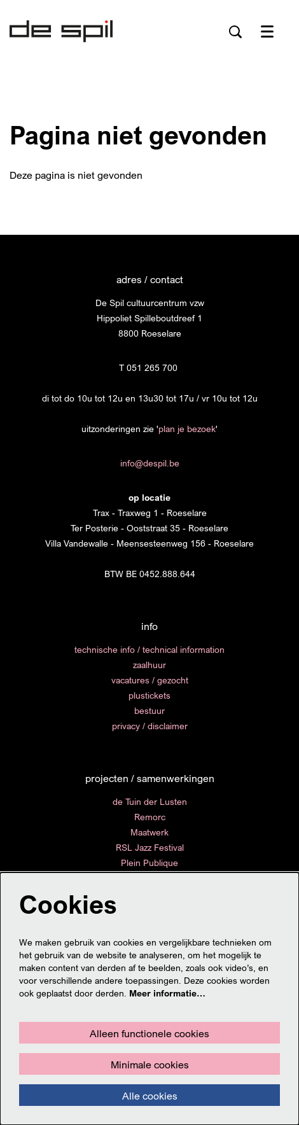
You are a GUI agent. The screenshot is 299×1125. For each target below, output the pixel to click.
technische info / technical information (149, 649)
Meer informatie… (167, 993)
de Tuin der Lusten (150, 801)
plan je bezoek (187, 428)
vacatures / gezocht (149, 679)
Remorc (149, 816)
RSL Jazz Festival (150, 847)
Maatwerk (149, 832)
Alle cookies (149, 1095)
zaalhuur (149, 664)
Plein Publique (149, 862)
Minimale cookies (150, 1064)
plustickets (149, 695)
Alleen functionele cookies (149, 1033)
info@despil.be (149, 463)
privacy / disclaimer (150, 725)
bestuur (149, 710)
